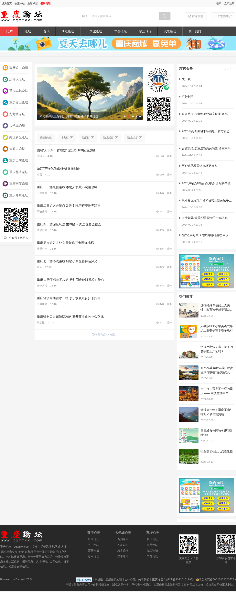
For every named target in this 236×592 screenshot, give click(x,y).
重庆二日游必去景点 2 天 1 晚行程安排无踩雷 (69, 205)
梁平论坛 (122, 556)
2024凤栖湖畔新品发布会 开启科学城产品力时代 (208, 183)
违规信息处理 (113, 579)
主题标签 (32, 3)
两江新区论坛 (15, 137)
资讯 (46, 31)
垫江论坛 (145, 31)
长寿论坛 (122, 544)
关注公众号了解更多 (16, 222)
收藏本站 (20, 3)
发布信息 (196, 16)
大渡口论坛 (14, 149)
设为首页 (7, 3)
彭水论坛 (93, 556)
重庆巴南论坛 (15, 160)
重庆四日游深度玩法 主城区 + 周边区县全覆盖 (69, 224)
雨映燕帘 (42, 211)
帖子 (85, 16)
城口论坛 (152, 550)
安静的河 (42, 285)
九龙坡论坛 (14, 114)
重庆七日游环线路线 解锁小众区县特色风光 (67, 261)
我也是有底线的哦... (104, 334)
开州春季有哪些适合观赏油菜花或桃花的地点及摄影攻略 (216, 372)
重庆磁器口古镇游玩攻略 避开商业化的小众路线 (70, 316)
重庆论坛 (157, 579)
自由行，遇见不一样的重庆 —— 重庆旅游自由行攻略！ (216, 393)
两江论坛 (68, 31)
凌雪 (39, 174)
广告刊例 (188, 96)
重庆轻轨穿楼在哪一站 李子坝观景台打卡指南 (69, 298)
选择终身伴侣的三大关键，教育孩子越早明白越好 (216, 310)
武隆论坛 (170, 31)
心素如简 (42, 304)
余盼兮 (41, 156)
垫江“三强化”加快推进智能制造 (58, 168)
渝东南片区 (110, 137)
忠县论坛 (122, 550)
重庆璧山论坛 (15, 102)
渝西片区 (88, 137)
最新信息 (46, 137)
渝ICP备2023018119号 (180, 579)
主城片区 (67, 137)
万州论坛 (122, 539)
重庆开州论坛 (15, 195)
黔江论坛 (93, 539)
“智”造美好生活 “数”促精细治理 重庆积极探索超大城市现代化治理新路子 (208, 235)
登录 (218, 3)
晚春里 (41, 322)
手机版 (99, 579)
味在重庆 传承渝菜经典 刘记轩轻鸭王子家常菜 (208, 114)
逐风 (39, 267)
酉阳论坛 (93, 550)
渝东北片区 (134, 137)
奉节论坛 (152, 544)
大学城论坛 (94, 31)
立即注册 (229, 3)
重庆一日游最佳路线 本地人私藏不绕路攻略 (67, 187)
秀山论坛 (93, 544)
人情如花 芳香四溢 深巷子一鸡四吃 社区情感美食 (208, 217)
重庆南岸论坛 (15, 183)
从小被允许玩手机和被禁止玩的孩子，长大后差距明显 (208, 200)
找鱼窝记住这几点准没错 (216, 451)
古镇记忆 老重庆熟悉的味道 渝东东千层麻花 (208, 148)
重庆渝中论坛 (15, 68)
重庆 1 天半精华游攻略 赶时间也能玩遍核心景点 (70, 279)
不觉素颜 (42, 193)
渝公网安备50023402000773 (215, 579)
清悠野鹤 (42, 230)
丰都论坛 (120, 31)
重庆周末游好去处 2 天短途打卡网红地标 (65, 242)
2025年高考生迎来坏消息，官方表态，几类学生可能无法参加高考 (208, 131)
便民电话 (45, 3)
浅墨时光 (42, 248)
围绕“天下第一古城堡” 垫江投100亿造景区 (66, 150)
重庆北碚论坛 (15, 172)
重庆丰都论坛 (15, 91)
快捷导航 (222, 16)
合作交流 (130, 579)
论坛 (28, 31)
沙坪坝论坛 (14, 79)
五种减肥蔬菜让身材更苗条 (199, 165)
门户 (9, 31)
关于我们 (194, 31)
